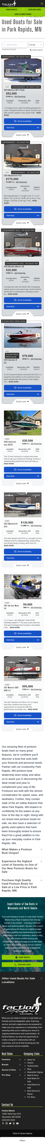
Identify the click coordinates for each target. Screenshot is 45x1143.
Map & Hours (33, 1075)
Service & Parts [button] (9, 1070)
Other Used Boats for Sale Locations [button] (18, 980)
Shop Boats (11, 10)
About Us (31, 1060)
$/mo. (15, 96)
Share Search (36, 50)
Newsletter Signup (35, 1072)
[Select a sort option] (36, 45)
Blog (29, 1069)
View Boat (22, 127)
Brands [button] (5, 1065)
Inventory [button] (6, 1059)
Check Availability (22, 121)
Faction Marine (8, 1111)
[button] (42, 3)
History (30, 1063)
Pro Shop (31, 1097)
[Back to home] (9, 3)
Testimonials (32, 1066)
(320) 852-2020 (8, 1120)
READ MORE (12, 294)
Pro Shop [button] (6, 1075)
